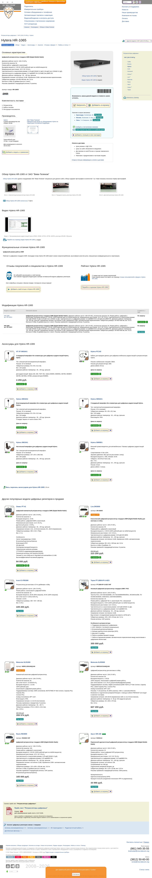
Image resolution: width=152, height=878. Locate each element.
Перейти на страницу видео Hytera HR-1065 (19, 239)
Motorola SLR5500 (98, 662)
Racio (129, 82)
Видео (23, 45)
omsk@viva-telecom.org (140, 862)
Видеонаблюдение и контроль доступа (39, 18)
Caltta (129, 61)
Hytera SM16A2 (22, 399)
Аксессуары (31, 45)
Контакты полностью (134, 842)
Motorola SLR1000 (23, 662)
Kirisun (129, 74)
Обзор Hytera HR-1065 (89, 76)
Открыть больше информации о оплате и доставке (88, 160)
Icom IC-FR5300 (22, 580)
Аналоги (40, 45)
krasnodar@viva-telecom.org (138, 851)
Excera (129, 64)
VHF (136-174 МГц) (23, 35)
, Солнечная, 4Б (84, 115)
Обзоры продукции (22, 845)
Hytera (31, 35)
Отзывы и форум (49, 45)
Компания (125, 15)
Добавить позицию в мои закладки (86, 135)
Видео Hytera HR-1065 (89, 80)
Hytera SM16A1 (96, 399)
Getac (38, 857)
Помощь (83, 845)
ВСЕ (53, 857)
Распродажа (34, 27)
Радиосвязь (28, 6)
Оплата (125, 18)
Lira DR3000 (95, 506)
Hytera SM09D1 (96, 442)
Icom (128, 69)
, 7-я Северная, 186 (84, 120)
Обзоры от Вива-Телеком (47, 27)
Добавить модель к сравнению (15, 152)
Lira (128, 77)
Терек (129, 89)
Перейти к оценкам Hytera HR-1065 (95, 287)
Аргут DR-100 (96, 734)
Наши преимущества (130, 12)
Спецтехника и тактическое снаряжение (39, 21)
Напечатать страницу (133, 97)
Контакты (125, 7)
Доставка (125, 21)
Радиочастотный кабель (73, 828)
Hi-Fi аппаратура (30, 24)
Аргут (129, 84)
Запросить (79, 105)
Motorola (129, 79)
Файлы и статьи (63, 45)
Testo (24, 857)
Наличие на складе (34, 845)
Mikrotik (46, 857)
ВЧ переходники (56, 828)
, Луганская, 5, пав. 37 (85, 117)
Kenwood (130, 71)
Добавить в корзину (98, 105)
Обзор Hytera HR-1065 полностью (15, 201)
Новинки (26, 27)
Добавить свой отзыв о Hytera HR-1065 (23, 289)
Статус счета (144, 870)
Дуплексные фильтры (12, 831)
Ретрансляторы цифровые (8, 35)
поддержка (135, 7)
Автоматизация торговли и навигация (38, 15)
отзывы (134, 15)
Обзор (17, 45)
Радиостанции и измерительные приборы (57, 852)
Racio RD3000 (21, 734)
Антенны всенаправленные (14, 828)
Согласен (76, 874)
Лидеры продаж (57, 845)
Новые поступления (46, 845)
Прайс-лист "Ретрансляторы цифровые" (31, 808)
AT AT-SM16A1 (21, 351)
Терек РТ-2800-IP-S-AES (100, 580)
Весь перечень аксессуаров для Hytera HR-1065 (23, 487)
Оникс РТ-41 (21, 506)
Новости (125, 10)
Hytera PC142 (96, 351)
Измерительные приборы (34, 9)
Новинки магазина (11, 845)
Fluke (31, 857)
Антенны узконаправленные (37, 828)
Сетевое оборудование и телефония (38, 12)
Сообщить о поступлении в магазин (86, 127)
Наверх (146, 842)
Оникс (129, 87)
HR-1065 (8, 316)
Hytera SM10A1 (22, 442)
